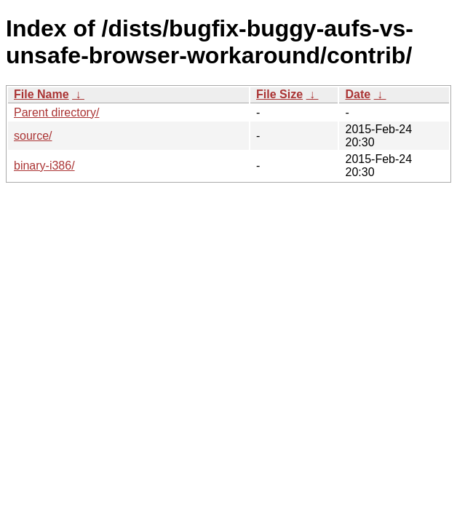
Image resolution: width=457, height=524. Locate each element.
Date (357, 94)
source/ (33, 136)
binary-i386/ (44, 165)
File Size (279, 94)
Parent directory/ (56, 112)
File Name (41, 94)
